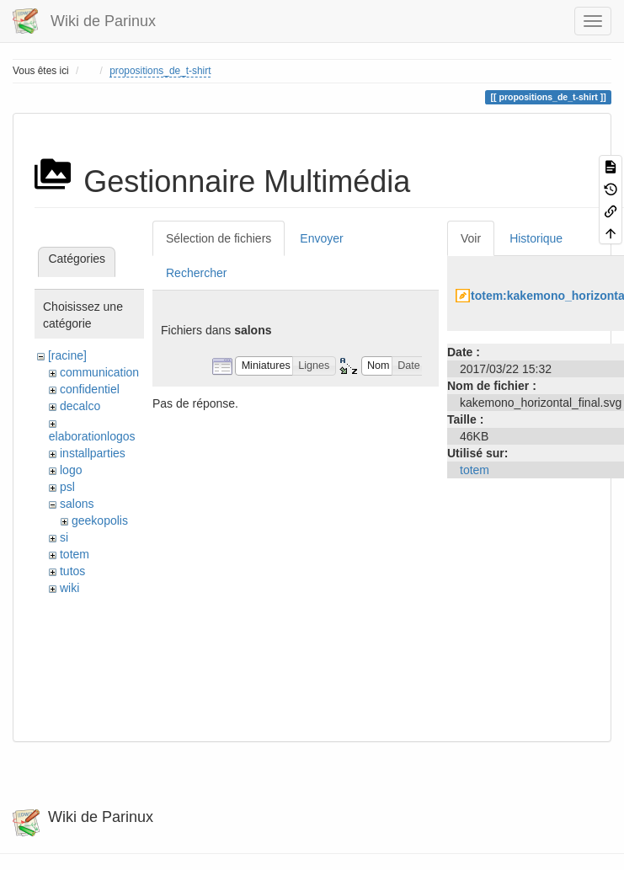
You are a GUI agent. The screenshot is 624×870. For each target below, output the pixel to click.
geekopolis (100, 520)
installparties (92, 453)
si (64, 537)
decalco (80, 406)
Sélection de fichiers (218, 238)
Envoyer (321, 238)
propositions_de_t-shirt (160, 71)
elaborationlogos (92, 436)
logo (71, 470)
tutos (72, 571)
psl (67, 487)
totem (74, 554)
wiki (69, 588)
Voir (471, 238)
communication (99, 372)
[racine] (67, 355)
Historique (536, 238)
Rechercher (196, 273)
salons (76, 503)
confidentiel (90, 389)
